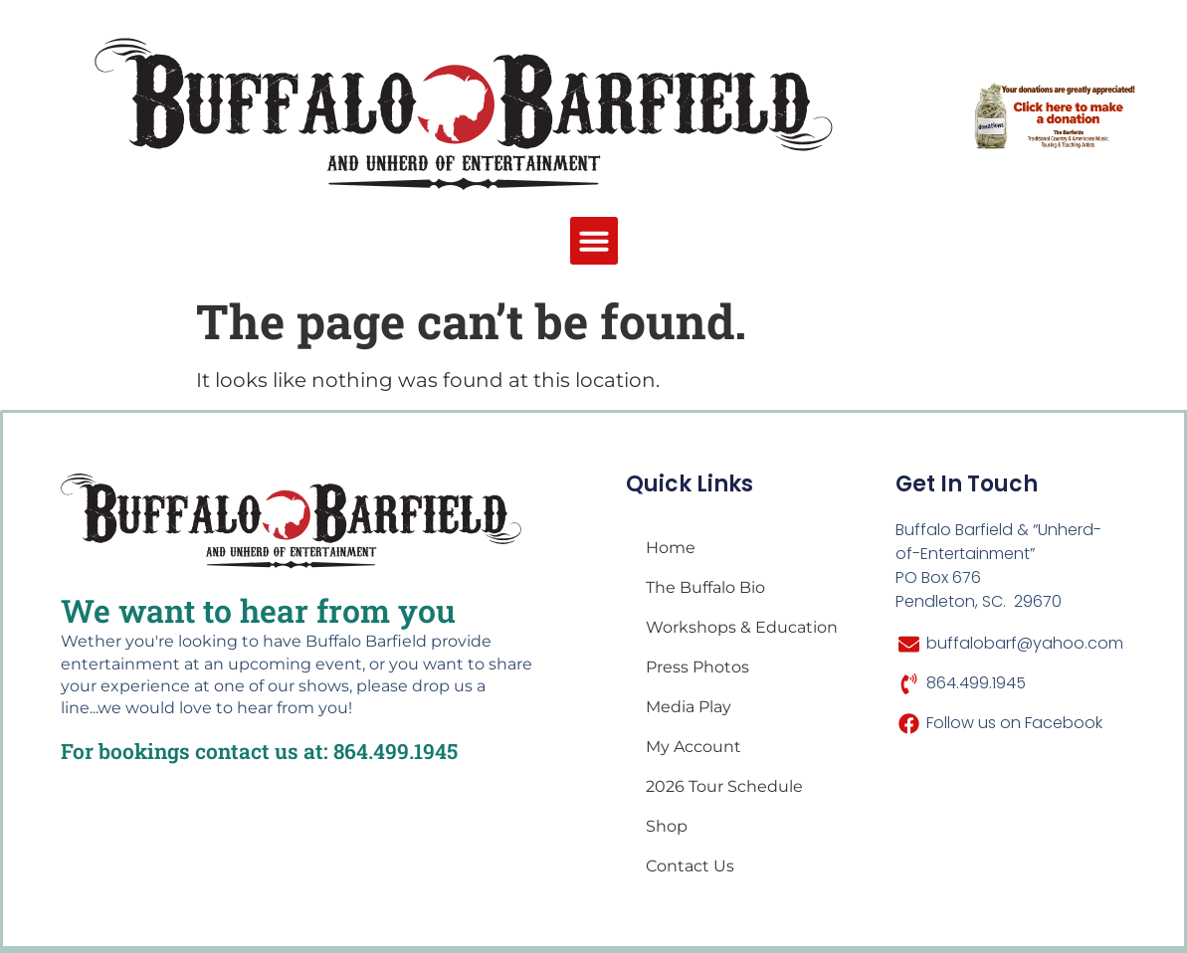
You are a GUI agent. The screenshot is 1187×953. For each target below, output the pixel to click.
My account (693, 746)
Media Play (688, 706)
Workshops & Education (742, 627)
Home (670, 547)
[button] (594, 241)
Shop (667, 826)
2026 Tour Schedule (724, 786)
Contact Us (690, 866)
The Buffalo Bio (705, 587)
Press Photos (697, 667)
